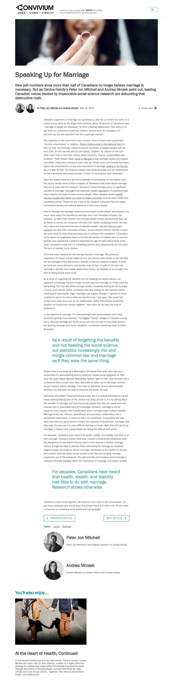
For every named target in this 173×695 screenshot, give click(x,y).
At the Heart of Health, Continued (46, 653)
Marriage (66, 526)
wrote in (84, 159)
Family (56, 526)
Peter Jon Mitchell (49, 108)
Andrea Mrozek (70, 108)
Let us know (94, 509)
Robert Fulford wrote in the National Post (100, 144)
